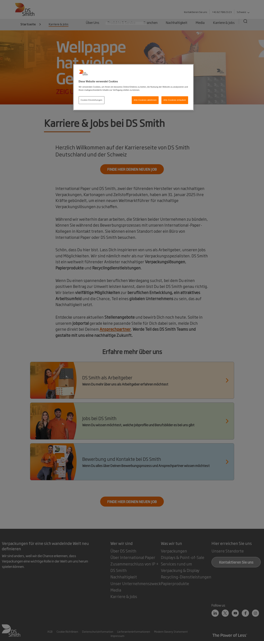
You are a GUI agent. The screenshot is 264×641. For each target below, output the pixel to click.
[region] (133, 87)
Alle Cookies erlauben (174, 100)
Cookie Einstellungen (91, 100)
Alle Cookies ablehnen (145, 100)
